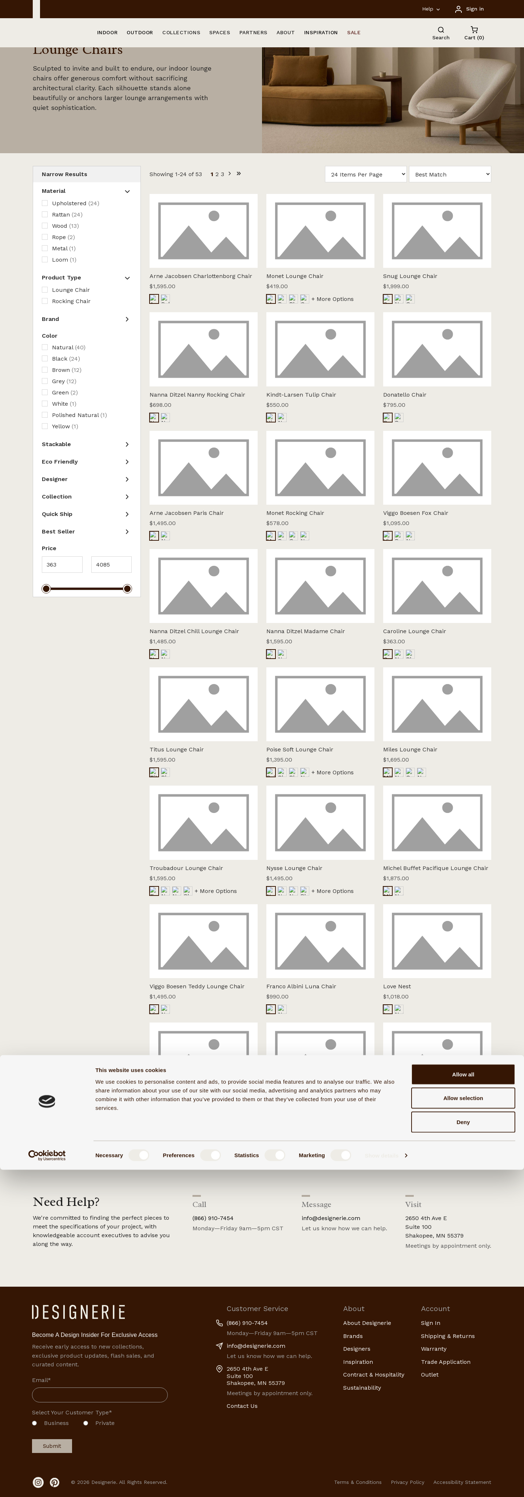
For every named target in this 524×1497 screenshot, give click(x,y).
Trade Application (446, 1361)
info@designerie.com (331, 1218)
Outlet (429, 1374)
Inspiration (358, 1361)
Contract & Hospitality (373, 1374)
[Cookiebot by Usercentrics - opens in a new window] (47, 1482)
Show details (382, 1483)
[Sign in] (469, 9)
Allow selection (463, 1425)
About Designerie (367, 1322)
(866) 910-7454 (213, 1218)
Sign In (430, 1322)
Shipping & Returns (448, 1336)
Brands (353, 1336)
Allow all (463, 1401)
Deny (463, 1449)
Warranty (433, 1348)
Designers (356, 1348)
